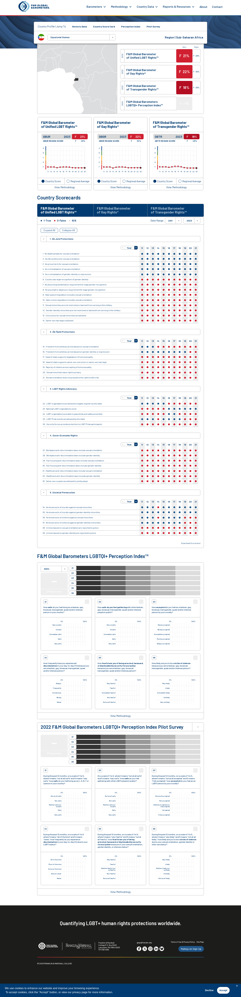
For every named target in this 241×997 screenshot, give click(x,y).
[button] (122, 247)
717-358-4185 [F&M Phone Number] (103, 950)
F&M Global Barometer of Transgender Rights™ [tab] (169, 210)
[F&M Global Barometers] (34, 6)
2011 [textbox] (170, 220)
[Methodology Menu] (130, 6)
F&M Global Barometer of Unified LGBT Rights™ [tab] (59, 210)
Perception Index (130, 26)
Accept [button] (223, 990)
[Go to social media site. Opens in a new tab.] (139, 949)
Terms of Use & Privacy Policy (183, 942)
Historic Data (79, 26)
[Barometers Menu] (104, 6)
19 (185, 248)
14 (158, 248)
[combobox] (81, 37)
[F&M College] (79, 946)
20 (190, 248)
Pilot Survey (153, 26)
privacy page (80, 992)
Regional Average (79, 181)
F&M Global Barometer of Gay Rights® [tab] (114, 210)
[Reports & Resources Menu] (193, 6)
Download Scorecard (190, 543)
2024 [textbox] (46, 569)
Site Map (200, 942)
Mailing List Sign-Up (191, 948)
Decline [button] (209, 990)
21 (196, 248)
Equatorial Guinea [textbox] (60, 37)
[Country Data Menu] (156, 6)
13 (153, 248)
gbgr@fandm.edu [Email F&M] (144, 942)
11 (142, 248)
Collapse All (68, 230)
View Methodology (64, 187)
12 (147, 248)
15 (164, 248)
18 (180, 248)
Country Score (53, 181)
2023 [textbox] (189, 220)
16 (169, 248)
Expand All (49, 230)
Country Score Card (104, 26)
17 (174, 248)
